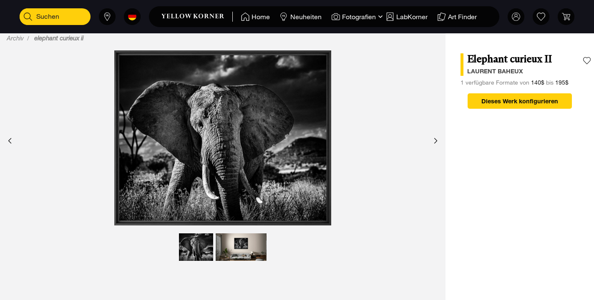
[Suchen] (28, 16)
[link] (197, 17)
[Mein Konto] (516, 16)
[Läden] (107, 16)
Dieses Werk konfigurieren (519, 102)
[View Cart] (566, 16)
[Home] (255, 17)
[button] (9, 141)
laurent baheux (495, 72)
